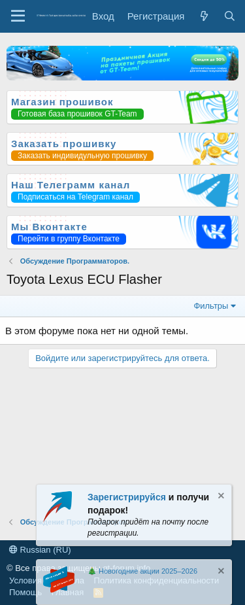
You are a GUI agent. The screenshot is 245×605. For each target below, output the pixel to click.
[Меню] (18, 16)
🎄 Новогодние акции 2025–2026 (142, 571)
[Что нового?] (203, 16)
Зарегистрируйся (127, 497)
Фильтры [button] (210, 306)
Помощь (25, 592)
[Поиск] (229, 16)
